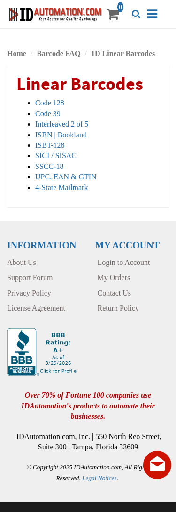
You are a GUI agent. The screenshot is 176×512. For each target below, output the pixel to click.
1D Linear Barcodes (123, 53)
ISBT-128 (50, 145)
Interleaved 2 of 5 (61, 124)
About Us (21, 262)
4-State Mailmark (61, 188)
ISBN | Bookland (61, 135)
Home (16, 53)
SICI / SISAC (56, 156)
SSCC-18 (49, 166)
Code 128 (49, 103)
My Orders (114, 277)
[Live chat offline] (157, 465)
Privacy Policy (29, 293)
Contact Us (114, 293)
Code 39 (48, 114)
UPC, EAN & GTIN (66, 177)
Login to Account (124, 262)
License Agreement (36, 308)
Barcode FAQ (58, 53)
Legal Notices (99, 477)
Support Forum (30, 277)
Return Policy (118, 308)
